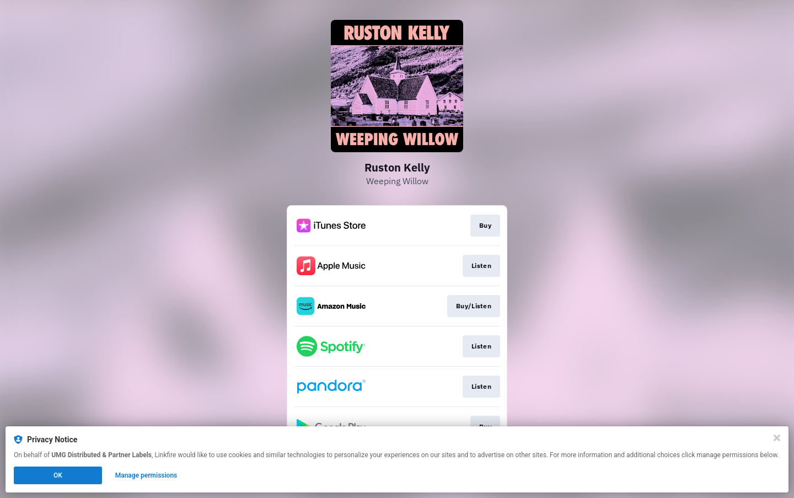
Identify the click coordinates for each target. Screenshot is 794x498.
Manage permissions (146, 475)
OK (57, 475)
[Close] (777, 438)
